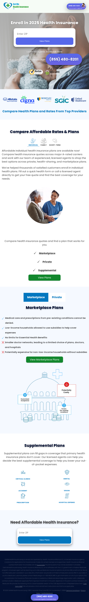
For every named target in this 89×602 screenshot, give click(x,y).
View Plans (44, 277)
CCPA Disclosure (47, 593)
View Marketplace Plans (44, 359)
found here (41, 565)
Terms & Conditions (73, 590)
